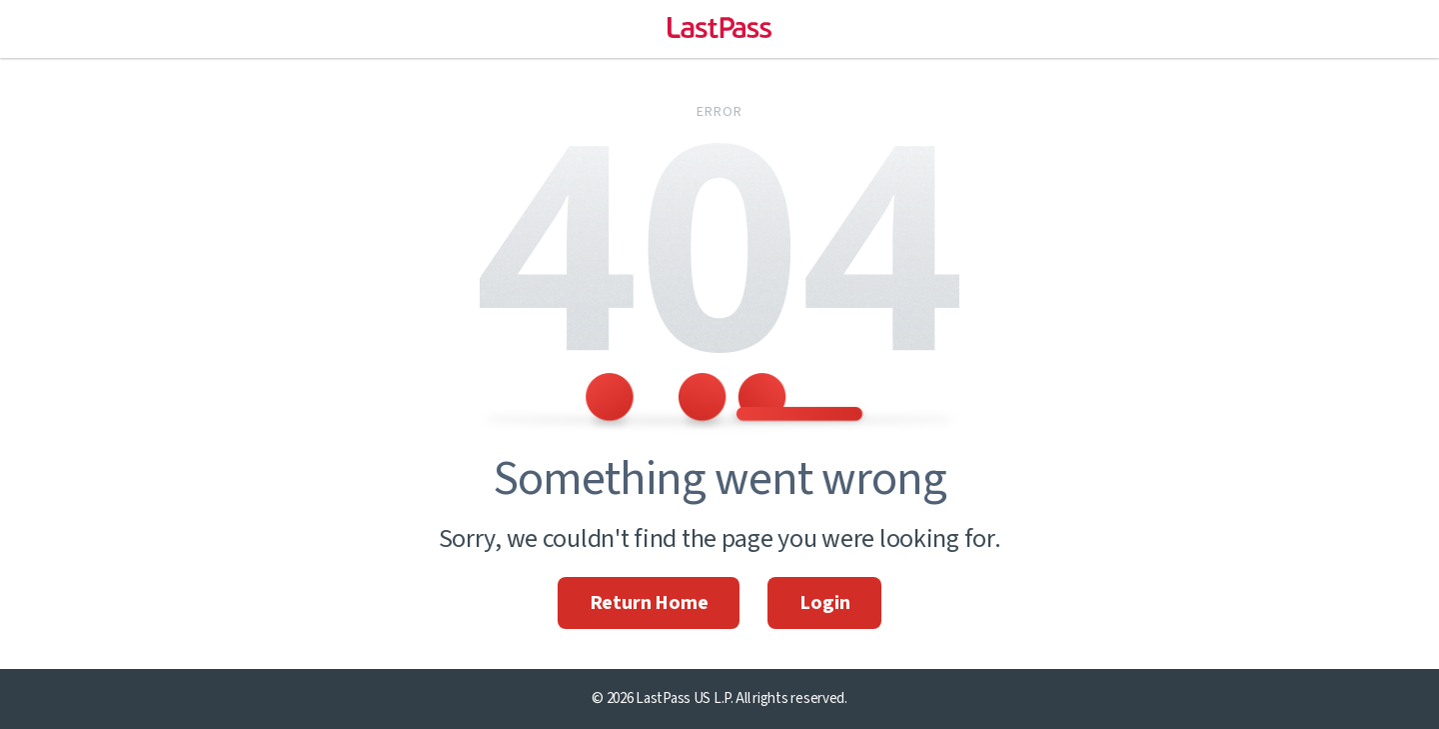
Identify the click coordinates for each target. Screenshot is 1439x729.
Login (824, 603)
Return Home (649, 603)
